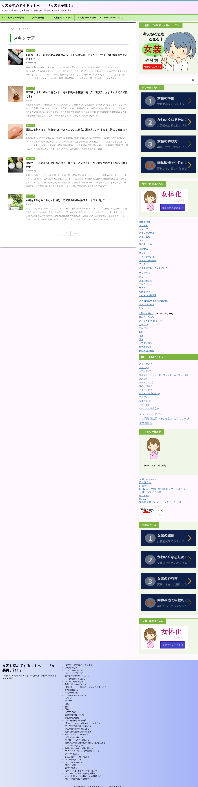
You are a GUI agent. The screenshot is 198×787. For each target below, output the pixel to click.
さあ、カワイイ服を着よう (77, 757)
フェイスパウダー (147, 260)
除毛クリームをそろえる (76, 684)
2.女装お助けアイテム (62, 17)
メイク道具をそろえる (75, 679)
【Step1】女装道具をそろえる (78, 665)
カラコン (143, 324)
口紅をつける (71, 765)
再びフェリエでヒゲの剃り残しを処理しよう (85, 743)
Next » (75, 233)
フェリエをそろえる (74, 681)
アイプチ (143, 328)
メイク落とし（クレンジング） (154, 268)
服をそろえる (71, 667)
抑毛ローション (146, 317)
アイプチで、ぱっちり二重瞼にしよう (82, 751)
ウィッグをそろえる (74, 673)
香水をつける (71, 768)
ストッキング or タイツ (150, 321)
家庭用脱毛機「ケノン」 (76, 715)
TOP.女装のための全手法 (12, 17)
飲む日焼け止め (146, 350)
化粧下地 (143, 249)
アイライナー (145, 284)
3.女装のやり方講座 (87, 17)
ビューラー (144, 277)
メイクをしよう (72, 754)
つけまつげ (144, 292)
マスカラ (143, 288)
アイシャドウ (145, 280)
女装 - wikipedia (147, 479)
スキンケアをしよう (74, 745)
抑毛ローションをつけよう (77, 740)
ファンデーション (147, 257)
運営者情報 (145, 423)
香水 (67, 706)
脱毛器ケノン (145, 347)
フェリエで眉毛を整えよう (77, 729)
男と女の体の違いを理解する (78, 779)
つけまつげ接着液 (147, 295)
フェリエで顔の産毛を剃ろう (78, 726)
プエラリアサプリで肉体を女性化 (80, 773)
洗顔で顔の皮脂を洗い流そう (78, 731)
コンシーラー (145, 253)
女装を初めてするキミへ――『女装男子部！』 (38, 6)
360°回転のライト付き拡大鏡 (153, 300)
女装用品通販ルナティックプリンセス (160, 502)
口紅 (141, 332)
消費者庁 (144, 485)
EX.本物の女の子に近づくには (112, 18)
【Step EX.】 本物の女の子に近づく (81, 771)
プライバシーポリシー (152, 414)
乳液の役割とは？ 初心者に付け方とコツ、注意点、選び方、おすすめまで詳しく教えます (76, 129)
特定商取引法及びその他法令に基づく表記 (164, 418)
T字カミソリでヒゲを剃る (76, 734)
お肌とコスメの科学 (150, 492)
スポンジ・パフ (146, 304)
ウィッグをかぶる (73, 759)
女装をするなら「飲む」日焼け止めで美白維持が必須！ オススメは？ (65, 200)
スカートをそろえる (74, 670)
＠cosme (144, 495)
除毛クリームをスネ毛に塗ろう (79, 748)
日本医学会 (145, 482)
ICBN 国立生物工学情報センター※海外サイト (164, 489)
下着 (141, 339)
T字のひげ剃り (146, 313)
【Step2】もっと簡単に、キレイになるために (86, 687)
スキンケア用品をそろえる (77, 676)
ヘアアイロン (71, 712)
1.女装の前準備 (37, 17)
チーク (142, 264)
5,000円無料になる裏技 (75, 720)
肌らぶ (143, 498)
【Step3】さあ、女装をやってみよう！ (82, 723)
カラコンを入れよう (74, 737)
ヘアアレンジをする (74, 762)
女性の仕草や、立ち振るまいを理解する (83, 776)
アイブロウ (144, 273)
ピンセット (144, 308)
